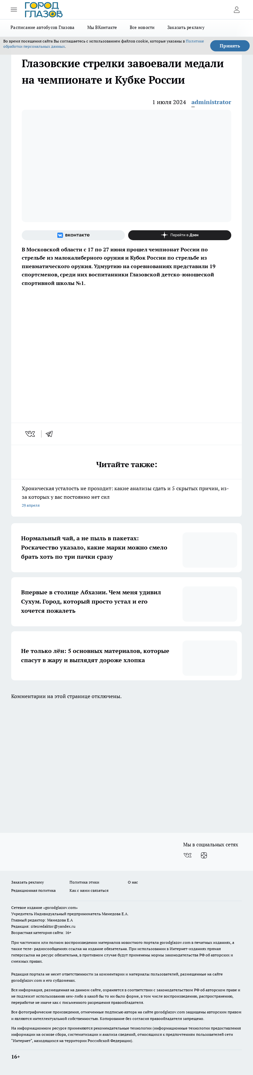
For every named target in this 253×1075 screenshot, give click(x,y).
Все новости (142, 27)
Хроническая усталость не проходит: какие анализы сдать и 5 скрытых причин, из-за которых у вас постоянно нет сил (126, 497)
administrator (211, 102)
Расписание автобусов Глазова (43, 27)
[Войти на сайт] (236, 9)
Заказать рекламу (186, 27)
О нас (133, 882)
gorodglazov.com (175, 942)
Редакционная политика (33, 890)
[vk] (31, 433)
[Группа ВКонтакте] (73, 235)
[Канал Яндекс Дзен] (179, 235)
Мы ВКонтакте (102, 27)
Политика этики (84, 882)
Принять (230, 46)
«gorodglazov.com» (60, 907)
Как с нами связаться (89, 890)
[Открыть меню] (14, 9)
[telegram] (51, 433)
